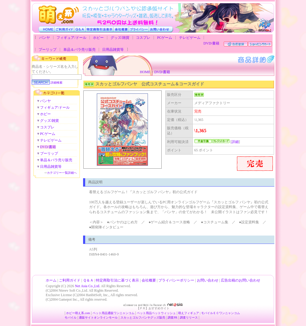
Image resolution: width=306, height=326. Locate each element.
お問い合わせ (207, 280)
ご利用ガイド (69, 280)
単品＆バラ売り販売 (79, 49)
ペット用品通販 (103, 313)
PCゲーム (164, 38)
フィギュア (191, 313)
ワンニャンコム (124, 313)
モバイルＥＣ (210, 313)
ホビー (98, 38)
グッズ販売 (157, 317)
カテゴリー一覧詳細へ (62, 172)
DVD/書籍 (211, 43)
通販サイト (86, 317)
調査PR (172, 317)
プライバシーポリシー (176, 280)
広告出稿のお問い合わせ (240, 280)
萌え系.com (82, 313)
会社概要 (149, 280)
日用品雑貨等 (113, 49)
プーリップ (47, 49)
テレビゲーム (190, 38)
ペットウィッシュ (164, 313)
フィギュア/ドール (71, 38)
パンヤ (44, 38)
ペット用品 (144, 313)
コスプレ (143, 38)
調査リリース (189, 317)
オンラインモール (106, 317)
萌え (181, 313)
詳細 (235, 142)
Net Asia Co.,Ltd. (87, 286)
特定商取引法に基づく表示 (117, 280)
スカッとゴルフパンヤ (135, 317)
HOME (145, 72)
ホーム (51, 280)
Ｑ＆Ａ (88, 280)
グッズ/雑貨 (120, 38)
